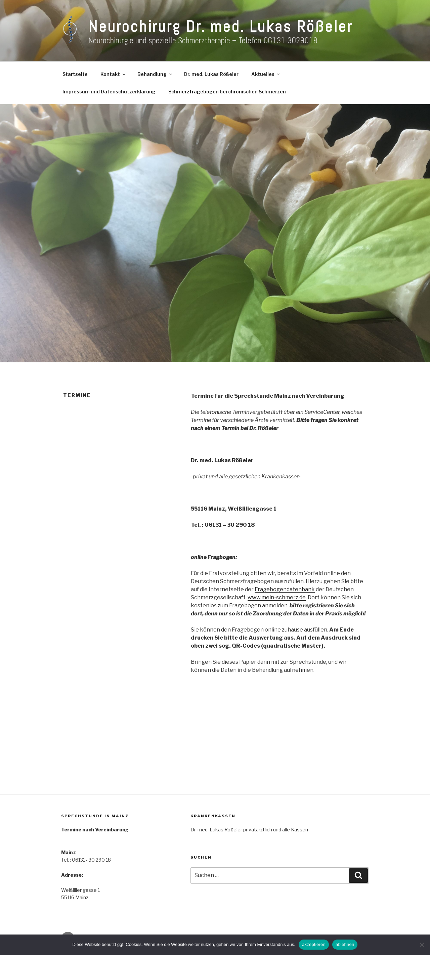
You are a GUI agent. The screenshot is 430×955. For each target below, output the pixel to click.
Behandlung (155, 74)
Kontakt (113, 74)
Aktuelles (266, 74)
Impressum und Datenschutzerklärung (109, 91)
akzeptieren (314, 944)
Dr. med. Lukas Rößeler (211, 74)
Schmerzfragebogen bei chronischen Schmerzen (227, 91)
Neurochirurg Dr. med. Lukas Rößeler (220, 26)
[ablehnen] (421, 944)
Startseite (75, 74)
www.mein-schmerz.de (277, 597)
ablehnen (345, 944)
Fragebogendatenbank (285, 589)
